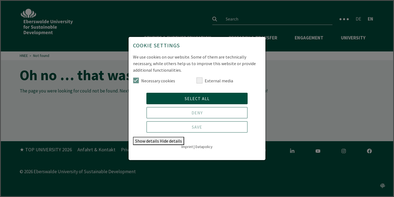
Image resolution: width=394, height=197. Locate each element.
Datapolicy (204, 146)
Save (197, 127)
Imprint (187, 146)
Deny (197, 112)
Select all (197, 98)
